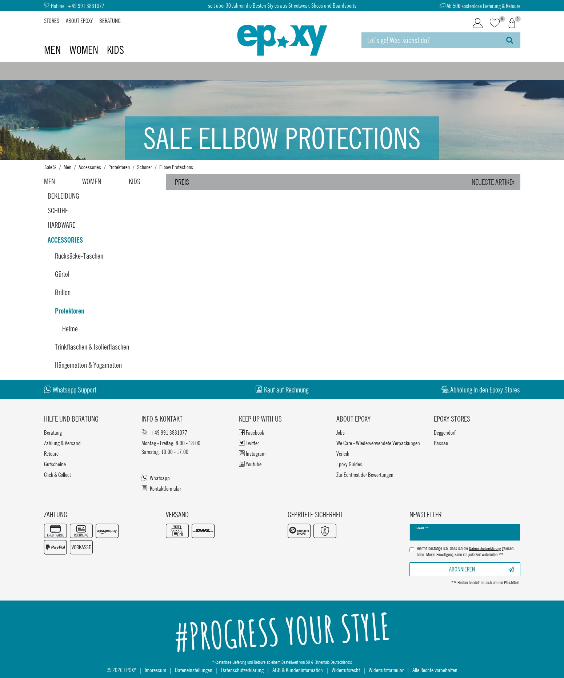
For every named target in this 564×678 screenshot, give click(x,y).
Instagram (252, 453)
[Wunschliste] (494, 23)
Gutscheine (55, 464)
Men (53, 50)
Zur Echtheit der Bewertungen (364, 474)
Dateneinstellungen (193, 670)
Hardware (61, 225)
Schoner (144, 167)
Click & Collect (57, 474)
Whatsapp (155, 478)
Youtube (250, 464)
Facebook (251, 432)
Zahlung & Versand (62, 443)
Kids (115, 50)
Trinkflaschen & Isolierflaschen (92, 347)
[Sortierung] (494, 182)
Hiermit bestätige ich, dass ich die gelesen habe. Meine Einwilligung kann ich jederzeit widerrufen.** (465, 551)
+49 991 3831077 (85, 5)
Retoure (51, 453)
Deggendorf (445, 432)
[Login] (477, 23)
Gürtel (62, 274)
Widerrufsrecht (346, 670)
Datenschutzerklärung (242, 670)
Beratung (110, 20)
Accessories (90, 167)
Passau (441, 443)
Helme (70, 329)
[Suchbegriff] (430, 40)
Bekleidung (63, 196)
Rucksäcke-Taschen (79, 256)
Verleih (342, 453)
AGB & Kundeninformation (297, 670)
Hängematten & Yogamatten (88, 365)
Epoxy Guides (349, 464)
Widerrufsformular (386, 670)
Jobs (340, 432)
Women (84, 50)
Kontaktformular (161, 488)
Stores (51, 20)
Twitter (249, 443)
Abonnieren (481, 569)
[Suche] (509, 40)
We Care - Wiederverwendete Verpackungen (378, 443)
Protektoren (119, 167)
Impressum (155, 670)
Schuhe (58, 210)
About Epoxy (79, 20)
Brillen (63, 292)
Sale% (50, 167)
